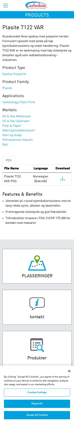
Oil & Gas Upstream (16, 121)
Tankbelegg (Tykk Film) (18, 102)
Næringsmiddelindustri (18, 130)
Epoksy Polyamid (14, 74)
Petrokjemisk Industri (17, 140)
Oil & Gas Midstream (16, 116)
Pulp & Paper (11, 125)
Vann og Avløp (12, 135)
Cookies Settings (36, 394)
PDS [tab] (9, 160)
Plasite (7, 88)
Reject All (36, 405)
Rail (5, 144)
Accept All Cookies (37, 417)
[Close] (69, 373)
